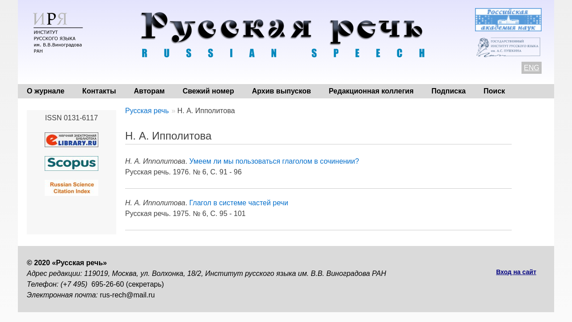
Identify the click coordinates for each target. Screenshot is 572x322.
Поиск (494, 91)
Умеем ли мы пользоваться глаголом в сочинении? (274, 161)
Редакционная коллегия (371, 91)
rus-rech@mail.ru (127, 295)
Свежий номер (208, 91)
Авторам (149, 91)
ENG (531, 68)
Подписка (449, 91)
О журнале (45, 91)
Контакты (99, 91)
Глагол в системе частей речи (238, 203)
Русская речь (147, 110)
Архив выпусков (281, 91)
